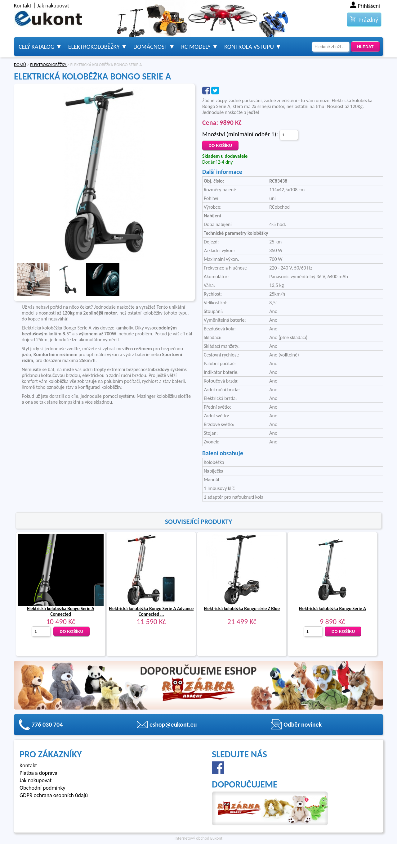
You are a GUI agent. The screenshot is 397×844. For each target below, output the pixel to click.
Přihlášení (369, 5)
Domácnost (150, 46)
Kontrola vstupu (249, 46)
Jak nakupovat (53, 5)
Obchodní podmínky (42, 787)
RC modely (196, 46)
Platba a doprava (38, 772)
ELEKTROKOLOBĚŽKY (48, 64)
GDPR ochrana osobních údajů (54, 795)
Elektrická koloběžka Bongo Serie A (332, 608)
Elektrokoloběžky (94, 46)
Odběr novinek (302, 724)
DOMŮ (20, 64)
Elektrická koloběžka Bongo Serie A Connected (60, 611)
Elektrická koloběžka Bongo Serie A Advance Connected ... (151, 611)
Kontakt (22, 5)
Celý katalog (36, 46)
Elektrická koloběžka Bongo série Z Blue (242, 608)
